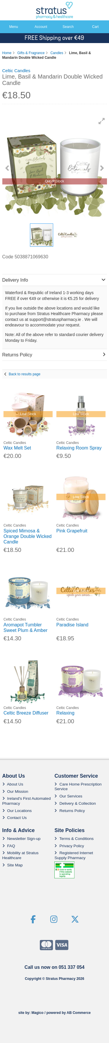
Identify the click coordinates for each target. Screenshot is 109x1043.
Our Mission (15, 791)
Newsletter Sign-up (21, 838)
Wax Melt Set (17, 447)
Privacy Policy (69, 846)
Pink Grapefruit (71, 530)
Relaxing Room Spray (79, 447)
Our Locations (17, 811)
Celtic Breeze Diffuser (25, 712)
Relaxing (65, 712)
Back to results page (24, 374)
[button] (101, 121)
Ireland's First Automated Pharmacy (26, 800)
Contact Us (14, 817)
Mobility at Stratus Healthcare (20, 855)
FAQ (8, 846)
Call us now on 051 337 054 (54, 967)
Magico (37, 1013)
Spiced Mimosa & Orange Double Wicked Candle (27, 536)
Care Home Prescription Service (77, 786)
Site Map (12, 865)
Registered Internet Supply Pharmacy (73, 855)
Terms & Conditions (74, 838)
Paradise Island (72, 624)
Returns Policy (69, 811)
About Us (12, 784)
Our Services (68, 796)
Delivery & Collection (75, 803)
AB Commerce (79, 1013)
